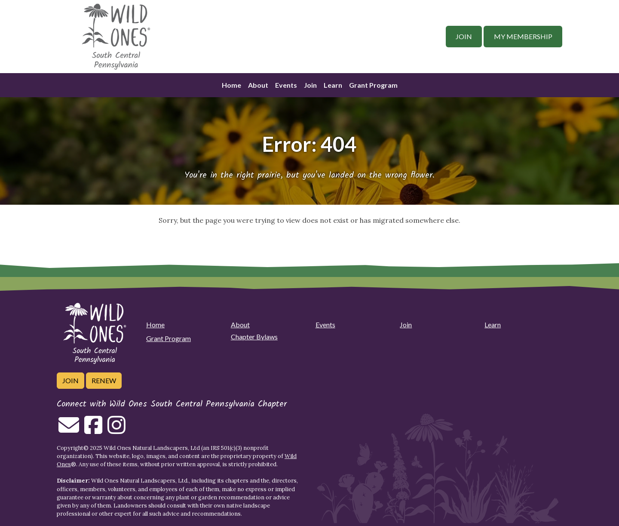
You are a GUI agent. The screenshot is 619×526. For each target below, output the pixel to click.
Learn (333, 85)
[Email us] (69, 430)
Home (231, 85)
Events (286, 85)
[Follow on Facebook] (93, 430)
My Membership (523, 36)
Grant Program (373, 85)
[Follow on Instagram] (116, 430)
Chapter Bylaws (254, 336)
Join (464, 36)
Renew (104, 380)
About (258, 85)
